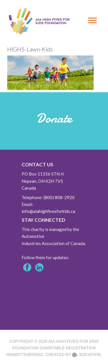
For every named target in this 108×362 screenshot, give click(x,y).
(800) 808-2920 (59, 197)
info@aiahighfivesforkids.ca (48, 211)
